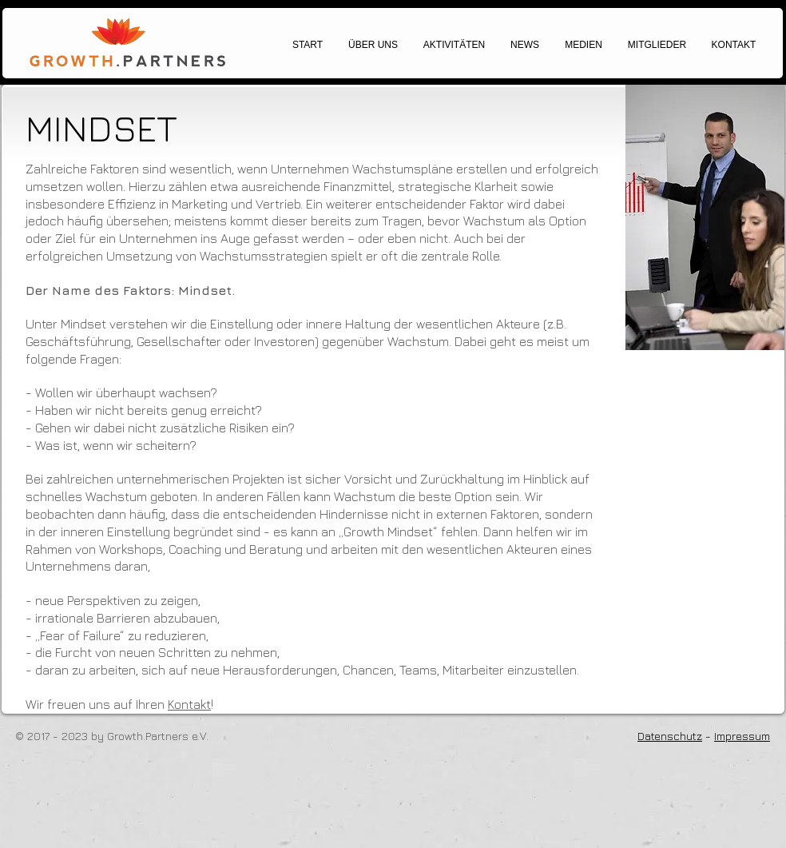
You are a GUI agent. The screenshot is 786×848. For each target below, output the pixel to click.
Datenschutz (669, 735)
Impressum (742, 735)
